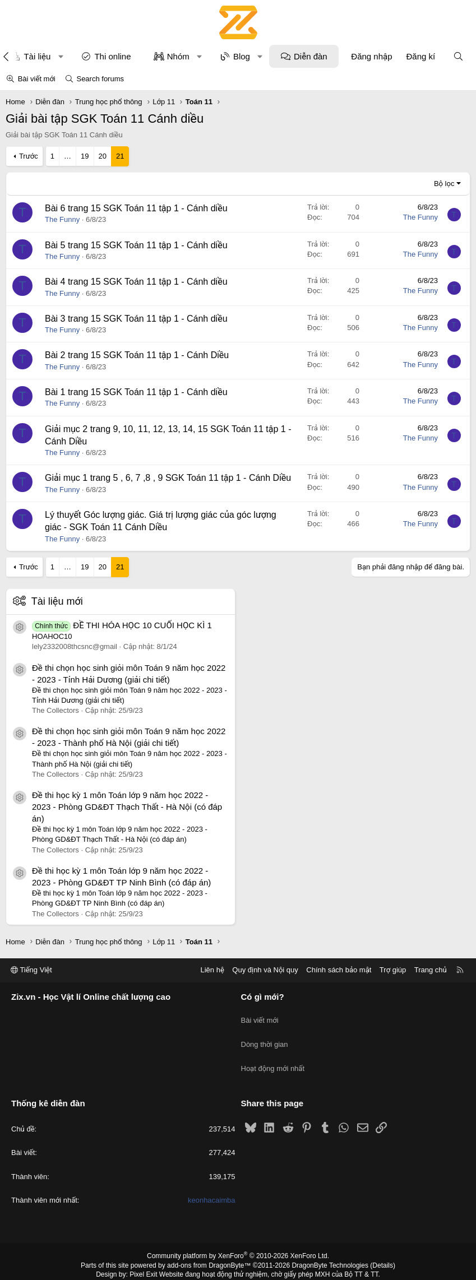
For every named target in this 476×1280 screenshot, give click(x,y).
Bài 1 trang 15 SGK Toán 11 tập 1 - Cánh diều (136, 392)
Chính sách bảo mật (338, 970)
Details (382, 1248)
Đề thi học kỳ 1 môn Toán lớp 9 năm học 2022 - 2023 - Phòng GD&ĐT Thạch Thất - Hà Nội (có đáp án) (127, 806)
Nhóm (178, 56)
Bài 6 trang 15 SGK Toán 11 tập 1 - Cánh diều (136, 208)
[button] (61, 56)
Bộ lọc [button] (444, 183)
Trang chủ (430, 970)
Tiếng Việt (31, 970)
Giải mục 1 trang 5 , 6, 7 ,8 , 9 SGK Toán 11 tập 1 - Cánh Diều (168, 478)
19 (85, 156)
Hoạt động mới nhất (273, 1056)
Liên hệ (212, 970)
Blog (241, 56)
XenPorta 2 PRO (191, 1267)
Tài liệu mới (57, 601)
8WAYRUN (293, 1267)
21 (120, 156)
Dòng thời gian (264, 1036)
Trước (28, 156)
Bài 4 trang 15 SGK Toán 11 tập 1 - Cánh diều (136, 281)
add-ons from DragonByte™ (209, 1248)
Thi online (112, 56)
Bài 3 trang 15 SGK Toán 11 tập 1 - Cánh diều (136, 318)
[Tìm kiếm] (458, 56)
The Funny (62, 219)
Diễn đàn (310, 56)
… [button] (67, 156)
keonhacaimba (211, 1183)
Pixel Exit (143, 1258)
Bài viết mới (37, 79)
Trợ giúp (393, 970)
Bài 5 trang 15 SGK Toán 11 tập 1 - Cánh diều (136, 245)
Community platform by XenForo (238, 1238)
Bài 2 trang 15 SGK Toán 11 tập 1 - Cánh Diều (137, 355)
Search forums (100, 79)
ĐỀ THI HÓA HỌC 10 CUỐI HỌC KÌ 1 (122, 625)
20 (103, 156)
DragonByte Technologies (330, 1248)
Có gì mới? (262, 996)
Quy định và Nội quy (265, 970)
